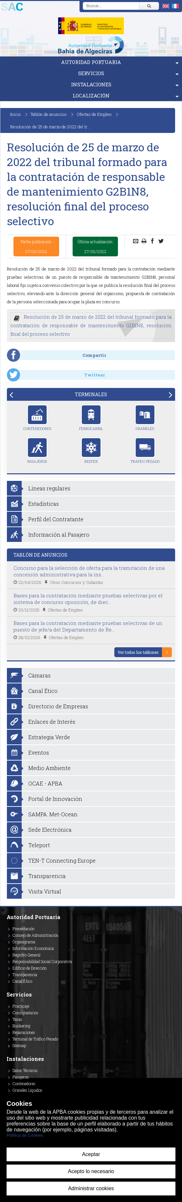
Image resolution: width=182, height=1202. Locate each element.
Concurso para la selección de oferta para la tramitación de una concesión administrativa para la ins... (89, 571)
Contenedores (37, 417)
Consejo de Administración (35, 935)
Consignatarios (25, 1012)
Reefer (91, 450)
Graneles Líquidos (27, 1090)
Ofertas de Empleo (94, 114)
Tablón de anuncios (49, 114)
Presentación (23, 928)
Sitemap (19, 1045)
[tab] (91, 394)
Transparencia (24, 974)
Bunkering (21, 1025)
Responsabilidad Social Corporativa (42, 961)
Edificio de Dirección (29, 968)
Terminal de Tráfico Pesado (35, 1038)
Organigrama (23, 941)
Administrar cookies (91, 1188)
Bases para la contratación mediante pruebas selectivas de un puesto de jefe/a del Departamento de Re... (87, 626)
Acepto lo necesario (91, 1171)
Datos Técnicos (25, 1070)
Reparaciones (23, 1032)
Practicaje (20, 1006)
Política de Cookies (25, 1135)
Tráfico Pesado (145, 450)
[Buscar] (149, 6)
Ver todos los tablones (138, 652)
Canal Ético (22, 981)
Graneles (145, 417)
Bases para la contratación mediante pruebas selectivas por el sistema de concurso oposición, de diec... (88, 598)
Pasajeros (37, 450)
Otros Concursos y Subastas (76, 582)
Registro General (26, 954)
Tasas (17, 1019)
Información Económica (33, 948)
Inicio (15, 114)
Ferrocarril (91, 417)
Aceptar (91, 1154)
